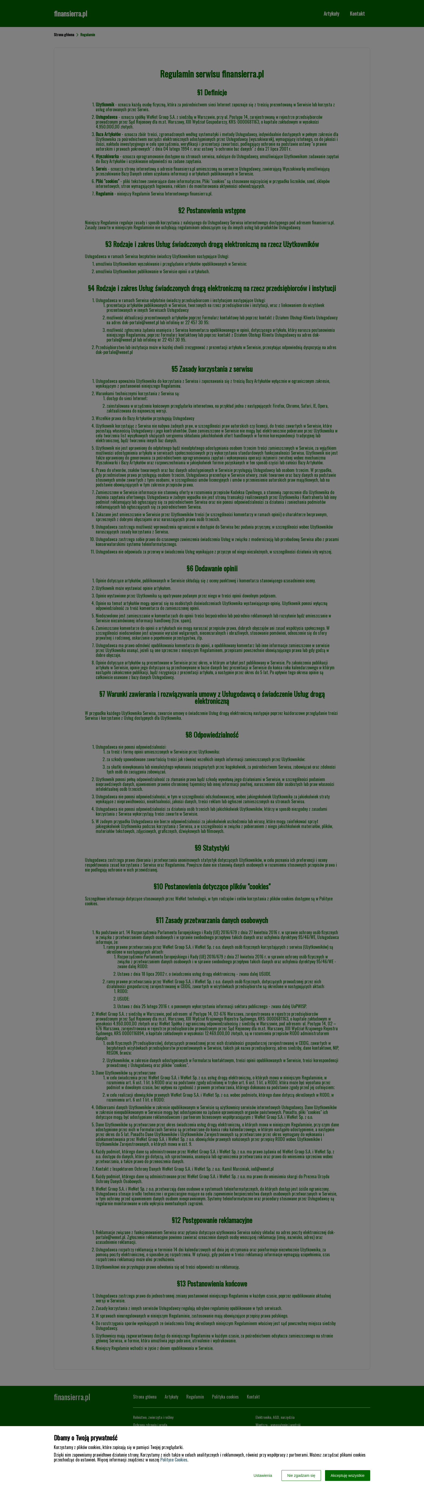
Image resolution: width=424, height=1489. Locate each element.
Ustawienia (263, 1475)
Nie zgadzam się (301, 1475)
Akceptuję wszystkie (348, 1475)
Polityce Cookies (173, 1459)
